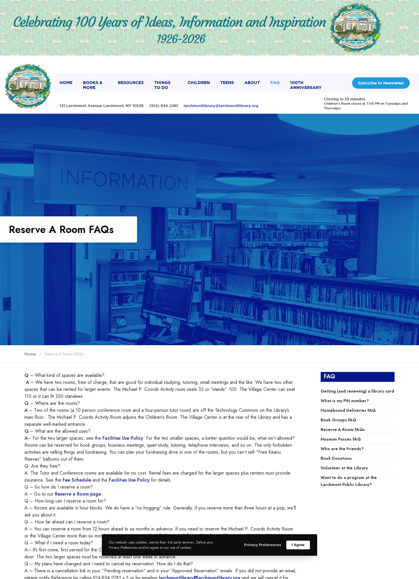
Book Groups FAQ (338, 420)
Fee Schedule (77, 480)
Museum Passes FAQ (341, 439)
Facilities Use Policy (122, 438)
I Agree (298, 545)
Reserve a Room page (78, 494)
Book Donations (336, 458)
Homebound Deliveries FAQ (348, 410)
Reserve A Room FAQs (343, 429)
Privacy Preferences (262, 545)
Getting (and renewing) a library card (357, 391)
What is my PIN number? (345, 401)
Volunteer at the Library (344, 468)
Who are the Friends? (342, 449)
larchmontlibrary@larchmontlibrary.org (221, 106)
